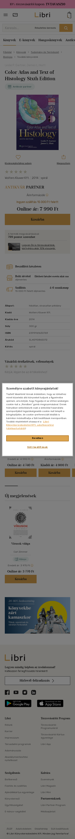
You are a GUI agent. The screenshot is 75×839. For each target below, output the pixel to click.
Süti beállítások (37, 447)
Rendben (37, 438)
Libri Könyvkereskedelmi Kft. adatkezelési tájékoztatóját (30, 425)
